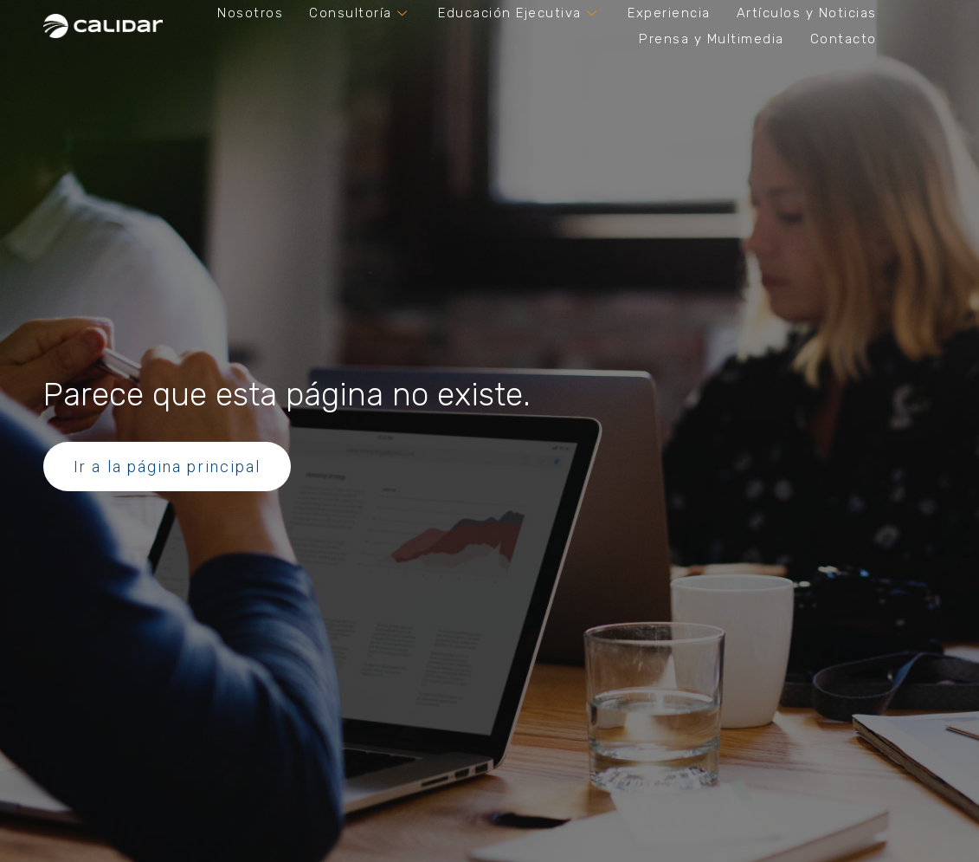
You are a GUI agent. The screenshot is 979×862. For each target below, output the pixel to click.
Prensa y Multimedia (711, 39)
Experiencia (669, 13)
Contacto (843, 39)
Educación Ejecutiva (520, 13)
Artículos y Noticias (807, 13)
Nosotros (250, 13)
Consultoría (360, 13)
